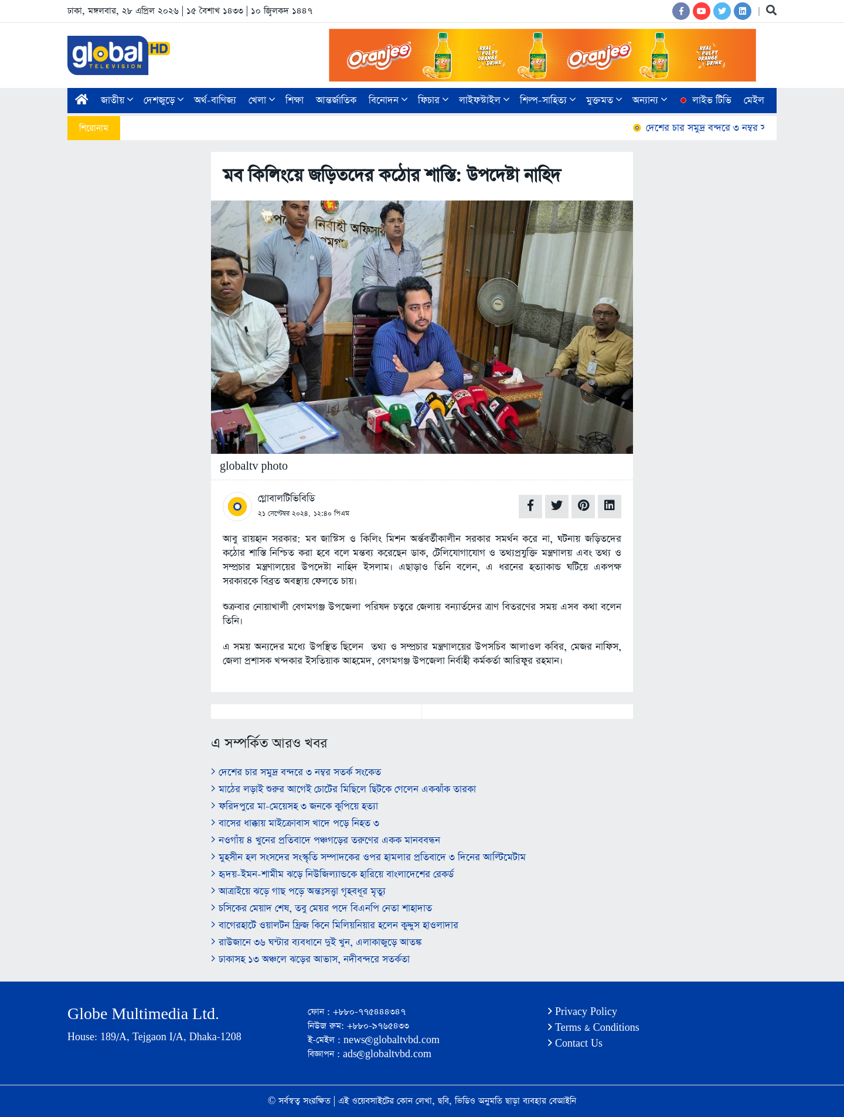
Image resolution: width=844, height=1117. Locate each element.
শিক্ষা (294, 100)
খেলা (262, 100)
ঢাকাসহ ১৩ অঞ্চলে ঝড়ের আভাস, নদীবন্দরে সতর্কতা (310, 959)
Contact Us (575, 1043)
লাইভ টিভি (704, 100)
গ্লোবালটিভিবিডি (286, 498)
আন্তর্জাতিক (336, 100)
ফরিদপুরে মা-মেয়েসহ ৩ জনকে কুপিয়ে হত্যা (294, 806)
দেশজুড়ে (163, 100)
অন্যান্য (649, 100)
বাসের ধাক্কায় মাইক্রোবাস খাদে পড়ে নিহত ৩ (295, 823)
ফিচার (433, 100)
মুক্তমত (604, 100)
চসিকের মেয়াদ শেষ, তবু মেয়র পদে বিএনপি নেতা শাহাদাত (321, 908)
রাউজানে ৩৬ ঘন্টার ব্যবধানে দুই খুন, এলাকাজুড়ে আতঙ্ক (316, 942)
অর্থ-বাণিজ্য (215, 100)
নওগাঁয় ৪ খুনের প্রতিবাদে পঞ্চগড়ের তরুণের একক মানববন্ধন (325, 840)
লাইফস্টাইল (484, 100)
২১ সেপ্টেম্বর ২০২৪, (284, 513)
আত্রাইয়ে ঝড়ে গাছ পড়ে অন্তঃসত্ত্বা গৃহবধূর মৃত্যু (298, 891)
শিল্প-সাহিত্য (548, 100)
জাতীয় (117, 100)
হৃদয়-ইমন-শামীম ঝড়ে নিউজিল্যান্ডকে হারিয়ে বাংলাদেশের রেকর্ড (332, 874)
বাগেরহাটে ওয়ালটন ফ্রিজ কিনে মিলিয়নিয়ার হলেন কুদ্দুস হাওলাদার (334, 925)
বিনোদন (388, 100)
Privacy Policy (582, 1012)
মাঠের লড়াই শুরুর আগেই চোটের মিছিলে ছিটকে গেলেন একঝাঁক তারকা (343, 789)
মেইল (754, 100)
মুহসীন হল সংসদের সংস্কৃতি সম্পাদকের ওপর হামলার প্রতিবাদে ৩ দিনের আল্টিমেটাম (368, 857)
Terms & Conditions (593, 1027)
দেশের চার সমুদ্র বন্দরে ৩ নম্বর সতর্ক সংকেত (725, 128)
